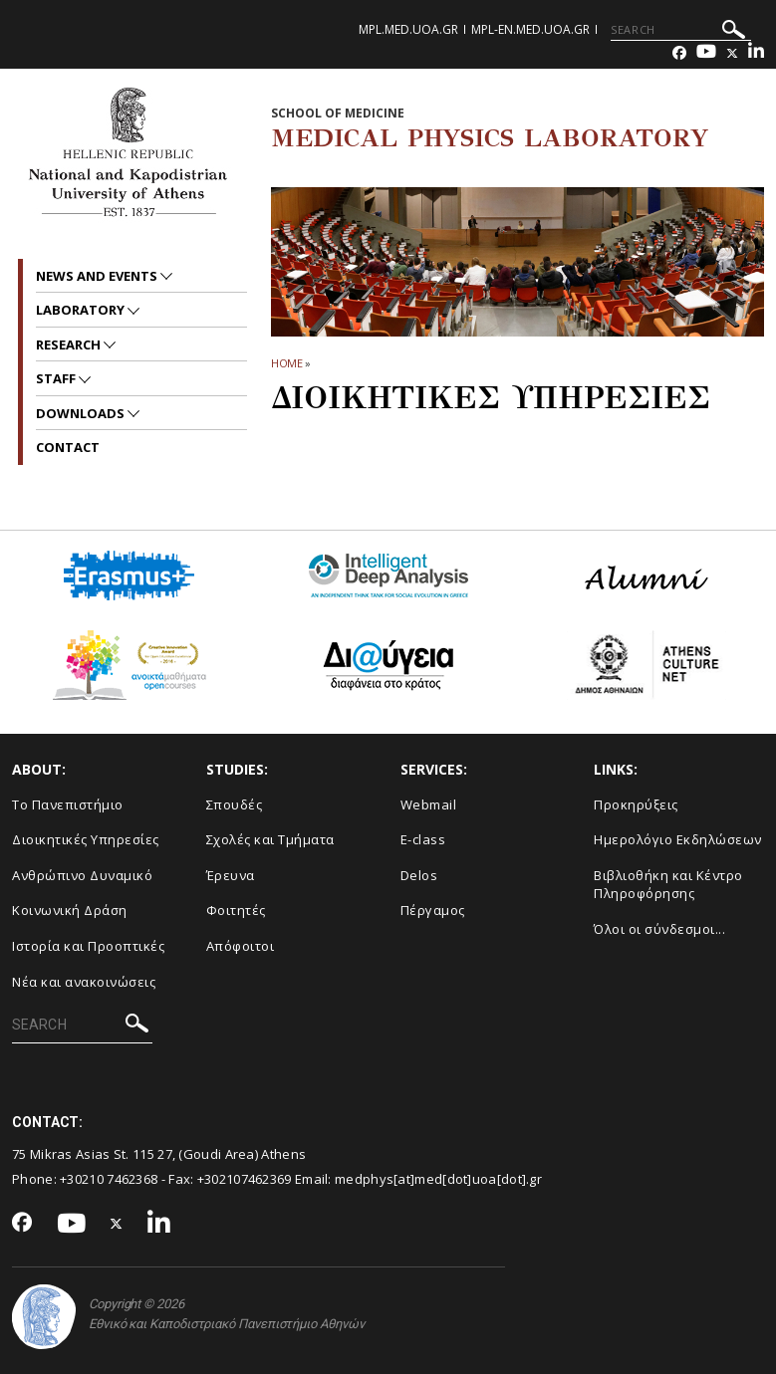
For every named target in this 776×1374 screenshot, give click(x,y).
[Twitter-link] (732, 53)
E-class (423, 839)
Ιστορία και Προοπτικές (88, 946)
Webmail (428, 804)
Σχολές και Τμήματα (270, 839)
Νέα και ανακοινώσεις (83, 982)
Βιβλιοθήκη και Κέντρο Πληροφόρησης (668, 884)
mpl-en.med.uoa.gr (530, 29)
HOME (287, 362)
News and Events (98, 276)
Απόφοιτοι (240, 946)
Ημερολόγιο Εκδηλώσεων (678, 839)
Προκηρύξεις (636, 804)
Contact (68, 447)
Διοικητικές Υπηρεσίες (85, 839)
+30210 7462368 (108, 1179)
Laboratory (82, 310)
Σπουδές (234, 804)
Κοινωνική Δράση (70, 910)
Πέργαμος (432, 910)
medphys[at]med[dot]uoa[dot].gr (438, 1179)
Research (70, 344)
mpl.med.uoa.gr (408, 29)
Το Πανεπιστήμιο (68, 804)
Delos (419, 875)
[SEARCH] (681, 30)
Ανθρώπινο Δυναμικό (82, 875)
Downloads (82, 413)
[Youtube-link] (706, 53)
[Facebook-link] (679, 53)
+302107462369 (244, 1179)
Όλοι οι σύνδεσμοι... (659, 929)
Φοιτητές (236, 910)
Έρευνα (230, 875)
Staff (57, 378)
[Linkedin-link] (756, 53)
